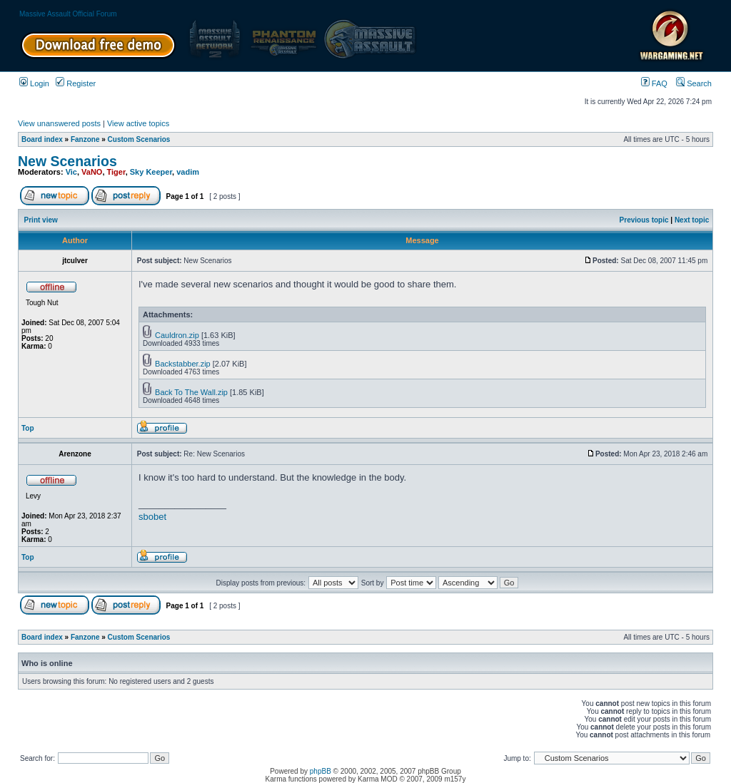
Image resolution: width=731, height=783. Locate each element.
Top (27, 428)
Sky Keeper (151, 172)
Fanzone (85, 139)
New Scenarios (67, 161)
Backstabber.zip (183, 363)
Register (76, 83)
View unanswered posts (59, 123)
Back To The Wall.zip (191, 392)
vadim (187, 172)
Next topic (692, 220)
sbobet (152, 516)
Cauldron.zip (177, 335)
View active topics (138, 123)
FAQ (654, 83)
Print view (41, 220)
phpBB (320, 771)
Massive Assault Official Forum (68, 14)
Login (34, 83)
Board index (42, 139)
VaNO (91, 172)
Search (694, 83)
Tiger (116, 172)
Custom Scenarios (139, 139)
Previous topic (644, 220)
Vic (71, 172)
